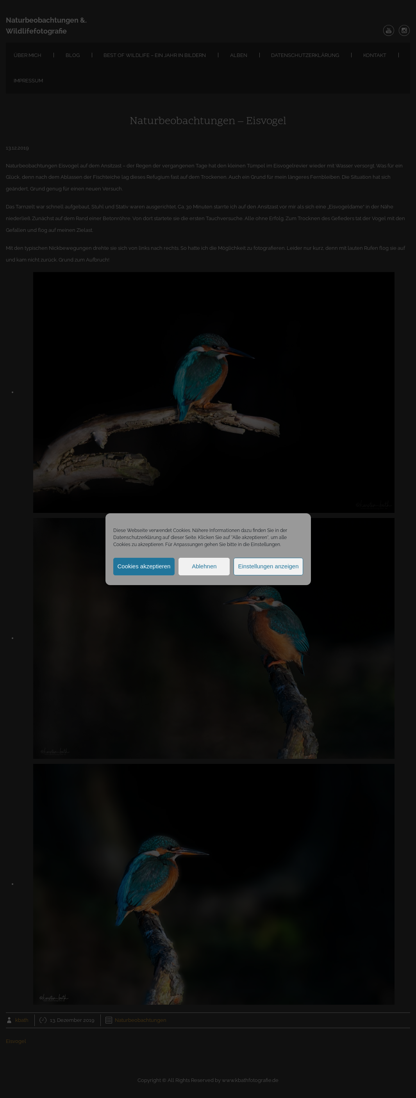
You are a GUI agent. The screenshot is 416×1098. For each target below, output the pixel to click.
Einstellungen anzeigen (268, 566)
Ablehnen (204, 566)
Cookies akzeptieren (144, 566)
